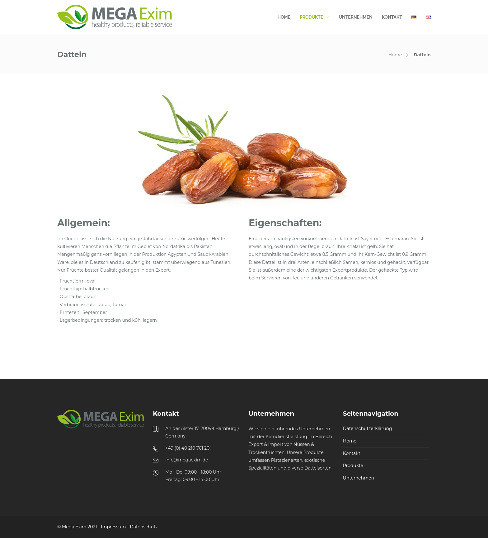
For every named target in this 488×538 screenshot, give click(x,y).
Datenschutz (143, 527)
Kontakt (392, 17)
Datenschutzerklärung (367, 428)
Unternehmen (355, 17)
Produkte (311, 17)
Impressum (113, 527)
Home (283, 17)
